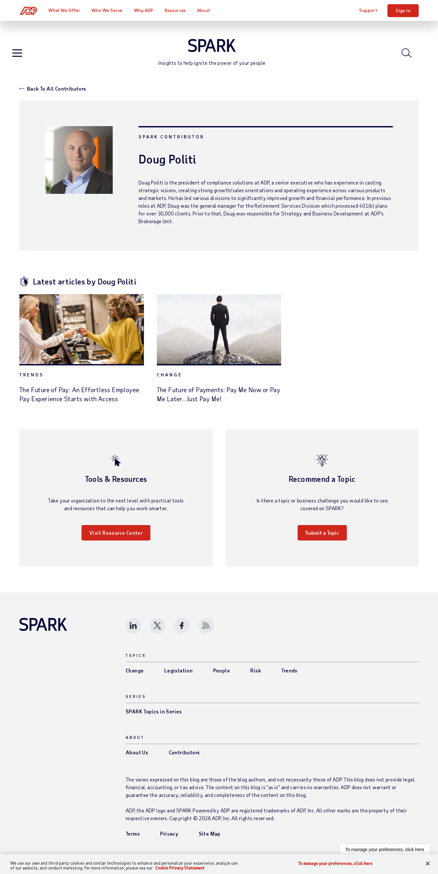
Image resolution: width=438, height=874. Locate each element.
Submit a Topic (322, 535)
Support (368, 10)
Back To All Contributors (56, 91)
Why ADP (144, 10)
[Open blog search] (407, 54)
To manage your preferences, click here (384, 852)
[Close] (428, 864)
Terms (133, 836)
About (203, 10)
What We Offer (65, 10)
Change (169, 377)
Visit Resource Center (116, 535)
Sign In (403, 10)
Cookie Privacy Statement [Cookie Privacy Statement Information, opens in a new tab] (180, 867)
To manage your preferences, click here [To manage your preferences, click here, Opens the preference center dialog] (335, 863)
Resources (175, 10)
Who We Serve (107, 10)
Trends (31, 377)
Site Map (210, 836)
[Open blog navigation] (18, 55)
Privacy (169, 836)
